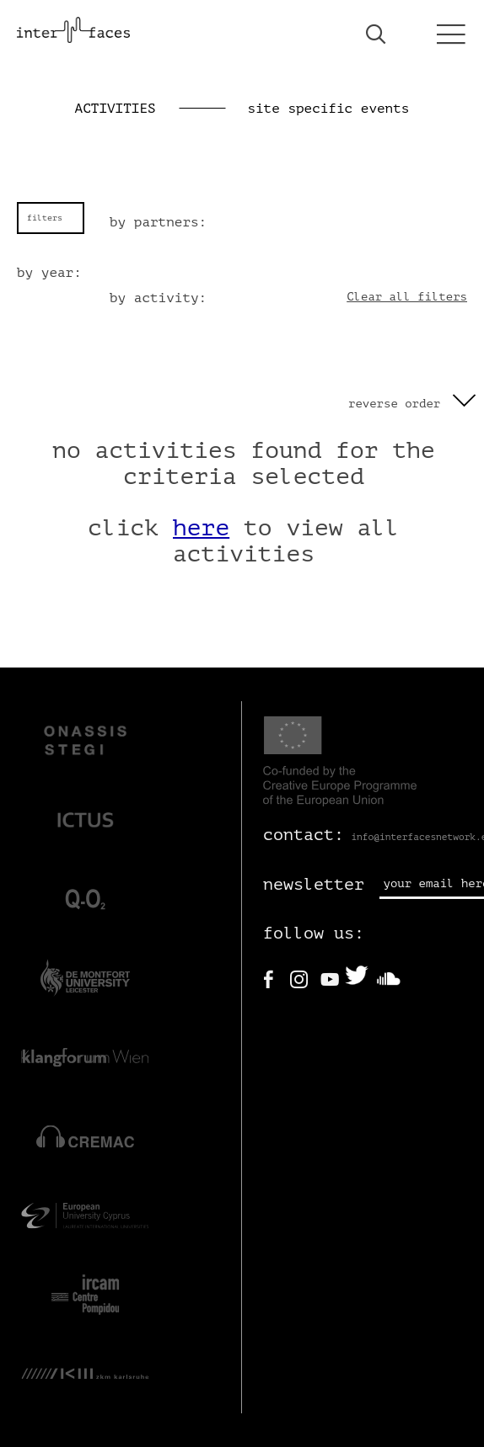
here (201, 527)
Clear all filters (407, 296)
